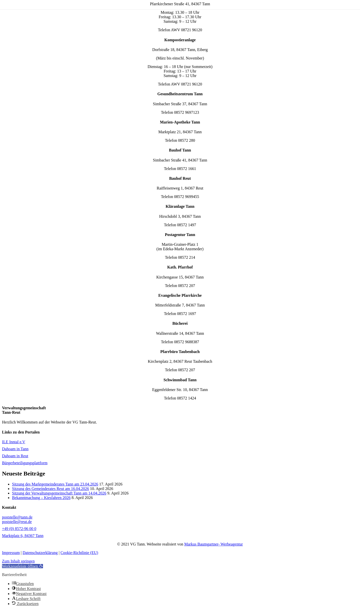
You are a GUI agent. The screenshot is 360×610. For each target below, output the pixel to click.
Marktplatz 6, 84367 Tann (23, 536)
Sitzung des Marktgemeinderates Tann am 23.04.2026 (55, 484)
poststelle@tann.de (17, 517)
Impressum (11, 552)
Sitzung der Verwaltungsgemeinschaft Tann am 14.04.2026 (59, 493)
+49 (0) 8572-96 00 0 (19, 528)
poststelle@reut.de (17, 522)
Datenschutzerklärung (40, 552)
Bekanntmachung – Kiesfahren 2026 (41, 498)
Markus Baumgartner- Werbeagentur (213, 544)
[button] (22, 566)
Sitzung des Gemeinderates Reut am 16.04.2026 (50, 488)
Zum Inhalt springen (18, 561)
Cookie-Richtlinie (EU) (79, 552)
